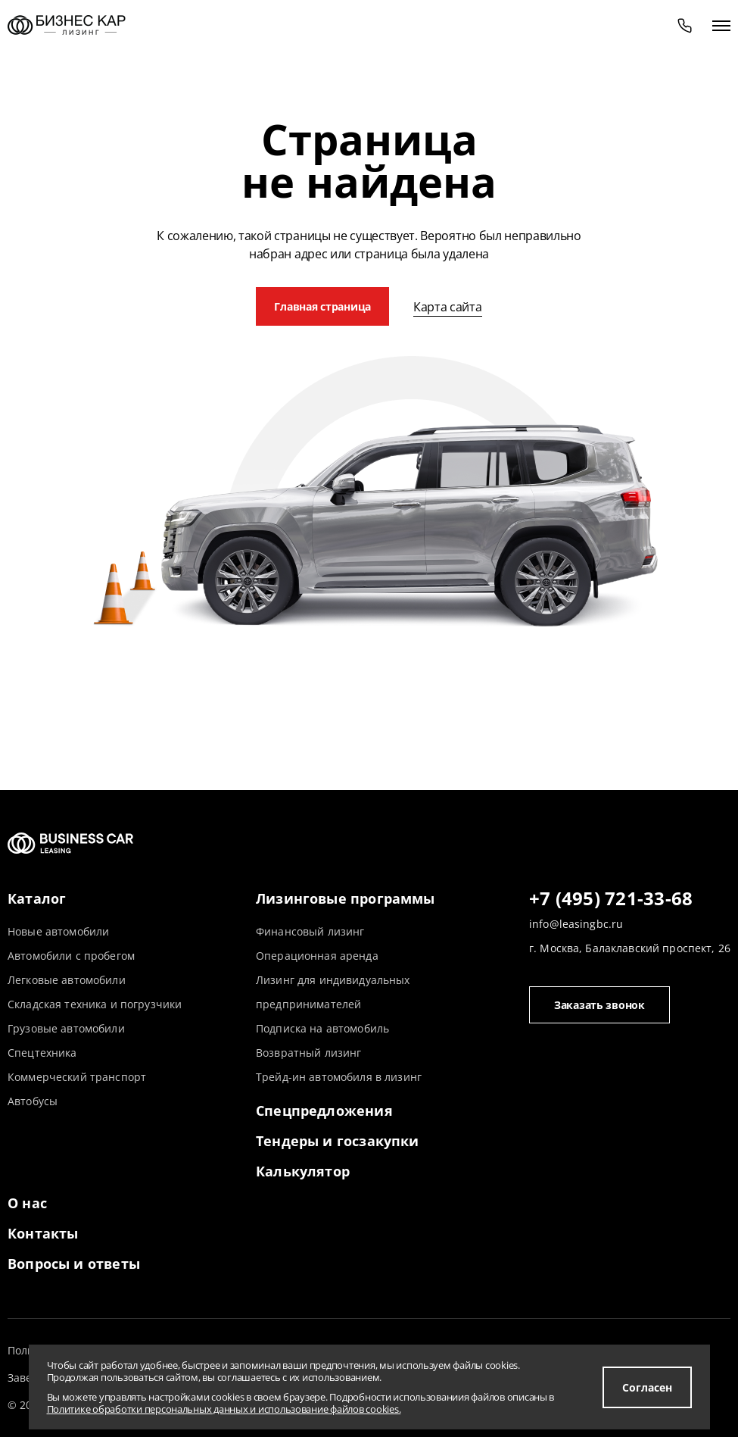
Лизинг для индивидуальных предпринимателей (333, 992)
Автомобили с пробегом (71, 955)
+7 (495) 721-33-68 (611, 899)
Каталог (37, 898)
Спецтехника (42, 1052)
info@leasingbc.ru (576, 924)
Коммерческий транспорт (77, 1077)
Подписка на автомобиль (322, 1028)
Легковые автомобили (67, 980)
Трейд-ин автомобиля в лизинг (339, 1077)
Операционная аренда (317, 955)
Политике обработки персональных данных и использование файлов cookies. (224, 1409)
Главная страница (322, 306)
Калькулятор (303, 1171)
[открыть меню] (721, 25)
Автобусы (33, 1101)
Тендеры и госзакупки (337, 1141)
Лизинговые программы (345, 898)
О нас (27, 1203)
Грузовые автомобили (66, 1028)
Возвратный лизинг (308, 1052)
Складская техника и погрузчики (95, 1004)
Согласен (647, 1387)
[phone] (685, 25)
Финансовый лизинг (310, 931)
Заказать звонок (599, 1005)
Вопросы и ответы (74, 1263)
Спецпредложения (324, 1110)
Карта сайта (447, 306)
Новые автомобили (58, 931)
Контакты (43, 1233)
